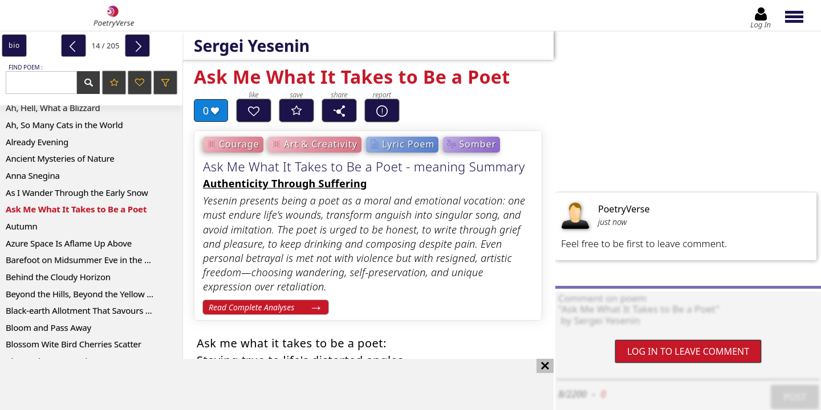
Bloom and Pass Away (48, 327)
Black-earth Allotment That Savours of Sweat (92, 310)
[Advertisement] (265, 384)
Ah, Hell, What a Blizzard (53, 107)
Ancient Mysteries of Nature (60, 158)
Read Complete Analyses (251, 307)
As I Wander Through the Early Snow (77, 192)
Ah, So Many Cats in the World (64, 124)
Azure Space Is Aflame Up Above (69, 243)
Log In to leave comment (688, 351)
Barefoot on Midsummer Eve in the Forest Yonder (94, 259)
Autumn (22, 226)
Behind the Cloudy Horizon (58, 276)
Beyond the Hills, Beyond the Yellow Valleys (89, 294)
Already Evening (37, 141)
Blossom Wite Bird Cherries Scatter (73, 344)
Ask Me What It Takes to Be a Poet (76, 209)
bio (14, 45)
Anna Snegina (33, 175)
